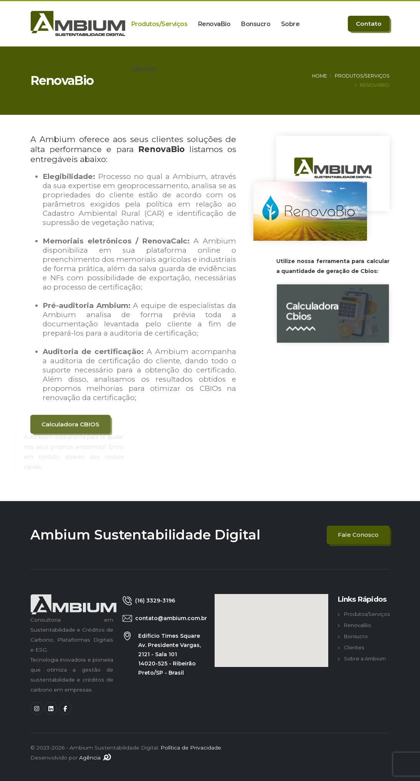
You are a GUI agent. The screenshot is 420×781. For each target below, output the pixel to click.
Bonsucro (255, 24)
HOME (319, 76)
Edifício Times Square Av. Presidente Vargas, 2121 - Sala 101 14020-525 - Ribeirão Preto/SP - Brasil (169, 654)
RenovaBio (214, 24)
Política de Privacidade (190, 748)
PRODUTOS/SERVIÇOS (362, 76)
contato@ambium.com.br (171, 618)
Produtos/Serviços (159, 24)
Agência (95, 758)
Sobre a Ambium (365, 659)
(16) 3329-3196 (155, 600)
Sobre (290, 24)
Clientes (143, 69)
